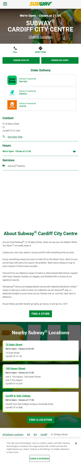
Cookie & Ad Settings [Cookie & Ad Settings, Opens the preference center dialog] (39, 458)
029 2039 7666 (15, 137)
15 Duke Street (13, 344)
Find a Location (40, 419)
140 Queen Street (15, 368)
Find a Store (41, 313)
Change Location (40, 37)
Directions (40, 52)
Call (15, 52)
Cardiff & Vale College (17, 395)
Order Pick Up (21, 60)
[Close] (76, 443)
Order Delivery (60, 60)
